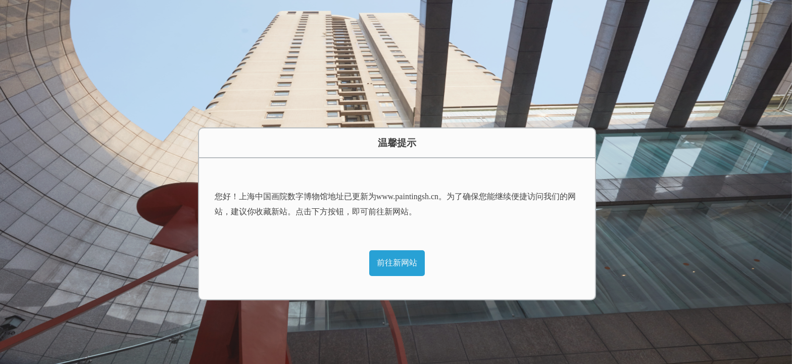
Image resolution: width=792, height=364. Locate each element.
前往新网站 (397, 262)
